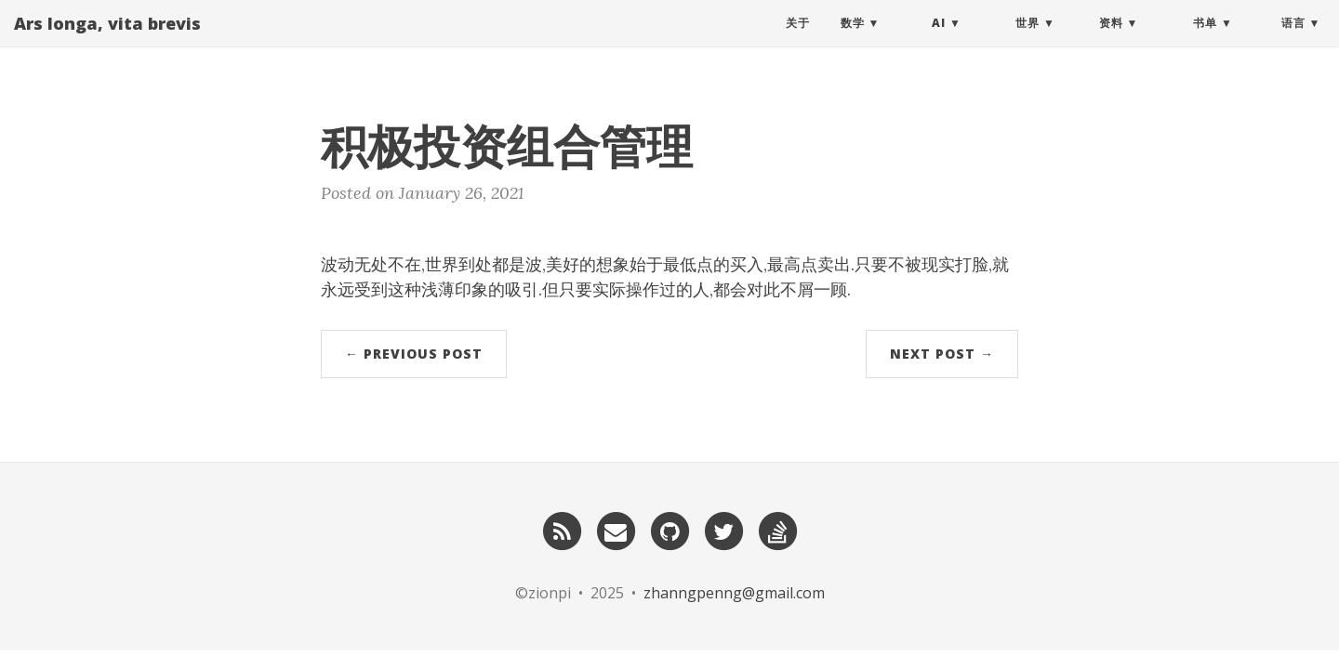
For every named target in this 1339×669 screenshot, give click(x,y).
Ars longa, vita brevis (107, 42)
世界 (1027, 41)
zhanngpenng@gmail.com (734, 593)
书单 (1205, 41)
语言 (1293, 41)
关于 (798, 41)
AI (939, 41)
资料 (1111, 41)
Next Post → (942, 353)
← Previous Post (414, 353)
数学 (853, 41)
